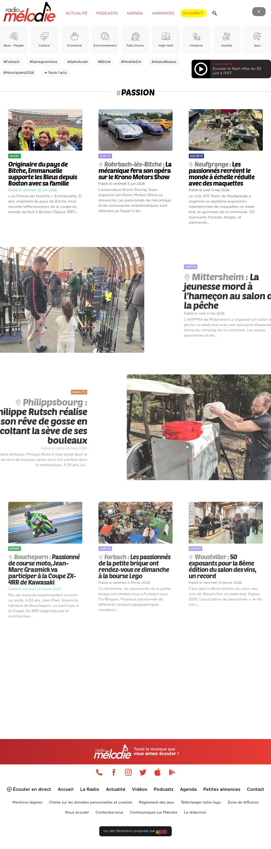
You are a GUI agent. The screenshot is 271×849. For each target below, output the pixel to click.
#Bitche (104, 62)
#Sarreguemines (43, 62)
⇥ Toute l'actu (55, 73)
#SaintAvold (77, 62)
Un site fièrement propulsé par (135, 832)
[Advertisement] (135, 671)
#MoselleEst (131, 62)
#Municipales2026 (18, 73)
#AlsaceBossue (164, 62)
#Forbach (11, 62)
